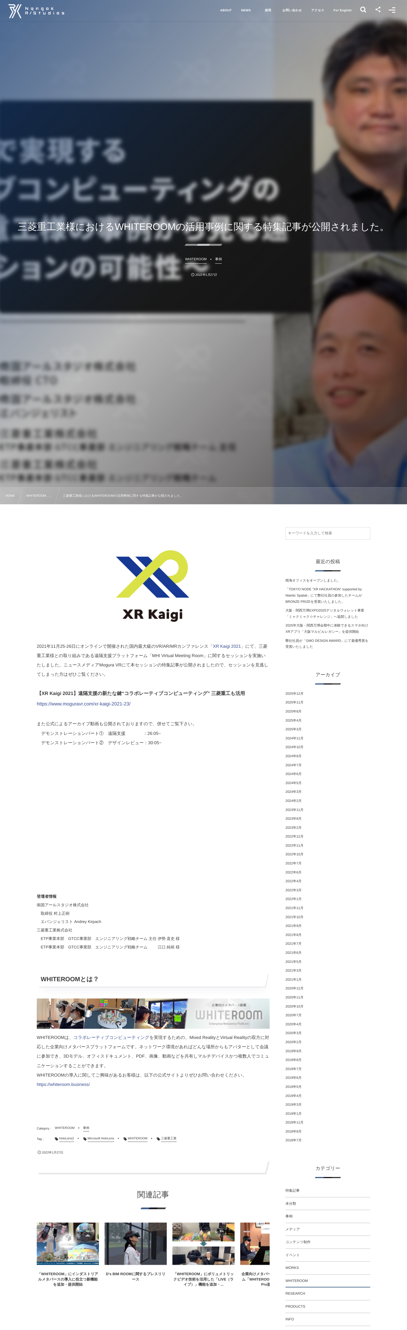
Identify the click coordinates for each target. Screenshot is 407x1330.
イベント (292, 1255)
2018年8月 (293, 1131)
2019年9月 (293, 1051)
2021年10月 (294, 917)
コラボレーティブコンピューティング (111, 1037)
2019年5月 (293, 1087)
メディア (292, 1229)
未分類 (290, 1204)
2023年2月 (293, 828)
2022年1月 (293, 899)
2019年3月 (293, 1105)
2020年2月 (293, 1042)
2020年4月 (293, 1024)
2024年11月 (294, 738)
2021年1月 (293, 980)
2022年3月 (293, 890)
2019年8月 (293, 1060)
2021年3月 (293, 970)
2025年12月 (294, 694)
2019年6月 (293, 1078)
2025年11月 (294, 702)
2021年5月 (293, 962)
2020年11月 (294, 997)
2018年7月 (293, 1140)
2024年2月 (293, 801)
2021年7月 (293, 944)
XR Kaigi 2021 (227, 646)
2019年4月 (293, 1096)
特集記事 (292, 1191)
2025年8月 (293, 711)
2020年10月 (294, 1006)
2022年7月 (293, 863)
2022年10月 (294, 854)
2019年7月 (293, 1069)
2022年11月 (294, 845)
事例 (289, 1216)
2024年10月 (294, 747)
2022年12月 (294, 836)
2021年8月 (293, 935)
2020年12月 (294, 988)
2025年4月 (293, 720)
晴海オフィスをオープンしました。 (313, 580)
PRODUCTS (295, 1307)
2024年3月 (293, 792)
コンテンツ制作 (298, 1242)
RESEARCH (295, 1293)
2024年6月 (293, 774)
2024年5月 (293, 783)
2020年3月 (293, 1033)
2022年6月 (293, 872)
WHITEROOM (296, 1281)
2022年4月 (293, 881)
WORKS (292, 1268)
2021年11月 (294, 908)
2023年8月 (293, 819)
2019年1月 (293, 1114)
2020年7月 (293, 1015)
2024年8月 (293, 756)
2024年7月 (293, 765)
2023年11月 (294, 810)
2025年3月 (293, 729)
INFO (289, 1319)
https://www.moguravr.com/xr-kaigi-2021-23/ (84, 704)
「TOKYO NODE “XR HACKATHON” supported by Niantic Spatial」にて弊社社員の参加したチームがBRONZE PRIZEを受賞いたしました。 (323, 595)
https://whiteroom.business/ (63, 1084)
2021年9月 (293, 926)
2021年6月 (293, 953)
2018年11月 (294, 1122)
